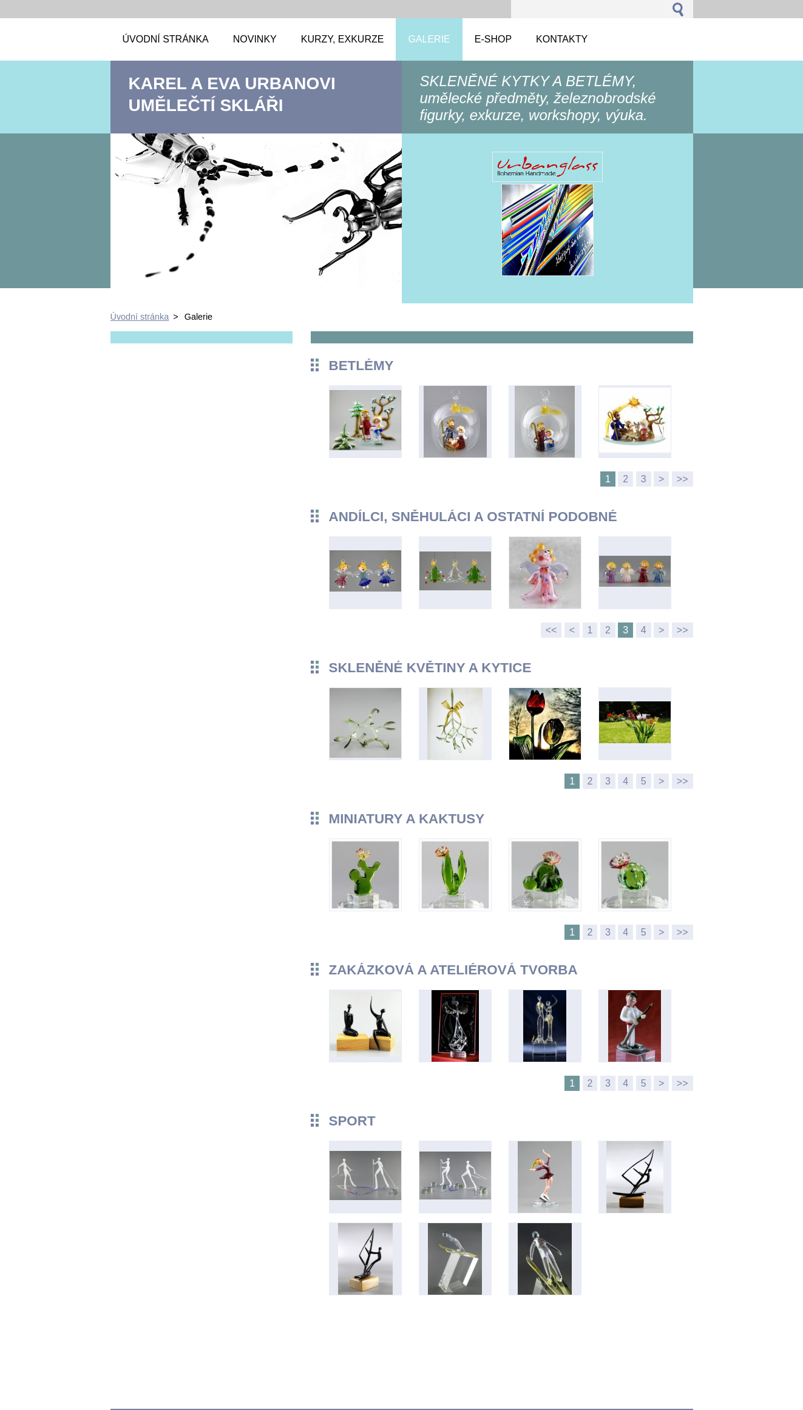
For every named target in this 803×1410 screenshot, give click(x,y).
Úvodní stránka (139, 317)
